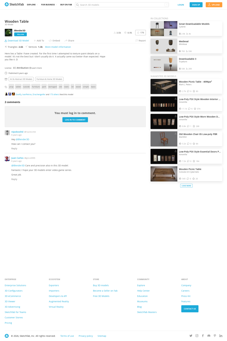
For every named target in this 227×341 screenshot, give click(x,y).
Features (185, 301)
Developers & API (58, 296)
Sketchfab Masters (147, 312)
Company (186, 285)
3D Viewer (10, 301)
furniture (36, 165)
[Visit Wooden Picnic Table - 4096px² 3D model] (164, 86)
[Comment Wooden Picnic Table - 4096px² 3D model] (189, 91)
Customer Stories (14, 317)
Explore (31, 4)
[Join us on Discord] (208, 336)
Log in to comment (75, 198)
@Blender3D (22, 218)
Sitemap (102, 335)
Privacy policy (86, 335)
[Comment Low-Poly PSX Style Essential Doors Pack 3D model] (189, 161)
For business (48, 4)
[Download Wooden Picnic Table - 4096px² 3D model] (176, 81)
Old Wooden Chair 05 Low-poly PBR (198, 134)
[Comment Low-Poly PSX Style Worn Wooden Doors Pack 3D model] (189, 126)
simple (86, 165)
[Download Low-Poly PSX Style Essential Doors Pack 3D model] (176, 151)
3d (72, 165)
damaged (52, 165)
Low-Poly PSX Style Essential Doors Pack (200, 151)
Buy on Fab (66, 4)
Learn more (35, 146)
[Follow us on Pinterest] (214, 336)
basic (93, 165)
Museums (142, 301)
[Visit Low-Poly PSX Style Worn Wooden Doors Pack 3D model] (164, 121)
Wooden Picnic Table (190, 169)
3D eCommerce (13, 296)
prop (11, 165)
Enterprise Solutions (15, 285)
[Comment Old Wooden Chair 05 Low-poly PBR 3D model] (189, 143)
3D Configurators (14, 290)
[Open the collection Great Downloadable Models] (164, 28)
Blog (139, 306)
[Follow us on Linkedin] (220, 336)
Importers (54, 290)
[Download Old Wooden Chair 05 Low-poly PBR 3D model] (176, 133)
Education (142, 296)
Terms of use (67, 335)
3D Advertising (12, 306)
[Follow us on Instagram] (196, 336)
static (66, 165)
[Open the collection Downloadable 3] (164, 63)
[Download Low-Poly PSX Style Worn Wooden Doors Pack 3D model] (176, 116)
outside (26, 165)
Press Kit (185, 296)
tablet (18, 165)
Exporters (54, 285)
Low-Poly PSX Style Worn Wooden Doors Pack (200, 116)
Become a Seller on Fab (105, 290)
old (60, 165)
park (44, 165)
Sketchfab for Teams (15, 312)
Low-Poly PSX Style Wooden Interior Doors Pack (200, 99)
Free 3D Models (101, 296)
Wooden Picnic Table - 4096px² (195, 81)
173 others (54, 173)
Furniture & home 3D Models (49, 158)
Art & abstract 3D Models (21, 158)
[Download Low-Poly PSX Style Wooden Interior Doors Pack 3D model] (176, 98)
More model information (58, 125)
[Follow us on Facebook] (202, 336)
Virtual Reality (56, 306)
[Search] (122, 4)
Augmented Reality (59, 301)
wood (78, 165)
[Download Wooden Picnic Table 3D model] (176, 168)
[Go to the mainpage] (14, 4)
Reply (14, 227)
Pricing (8, 322)
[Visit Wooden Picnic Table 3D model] (164, 173)
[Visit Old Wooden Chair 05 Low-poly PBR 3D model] (164, 138)
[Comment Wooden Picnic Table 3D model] (189, 178)
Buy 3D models (101, 285)
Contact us (190, 308)
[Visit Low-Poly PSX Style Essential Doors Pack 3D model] (164, 156)
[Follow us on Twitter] (190, 336)
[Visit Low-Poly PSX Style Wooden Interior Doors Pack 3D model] (164, 104)
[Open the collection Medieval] (164, 46)
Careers (185, 290)
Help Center (143, 290)
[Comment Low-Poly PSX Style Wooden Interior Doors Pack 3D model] (190, 108)
